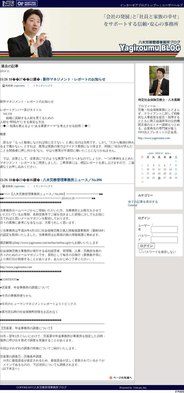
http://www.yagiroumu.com (154, 138)
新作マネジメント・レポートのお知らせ (74, 79)
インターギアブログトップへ (139, 5)
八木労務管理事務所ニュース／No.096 (72, 180)
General (132, 205)
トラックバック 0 (42, 85)
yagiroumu (19, 85)
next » (168, 153)
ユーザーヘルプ (172, 5)
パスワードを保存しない (159, 252)
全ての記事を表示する (143, 201)
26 (159, 177)
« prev (150, 153)
